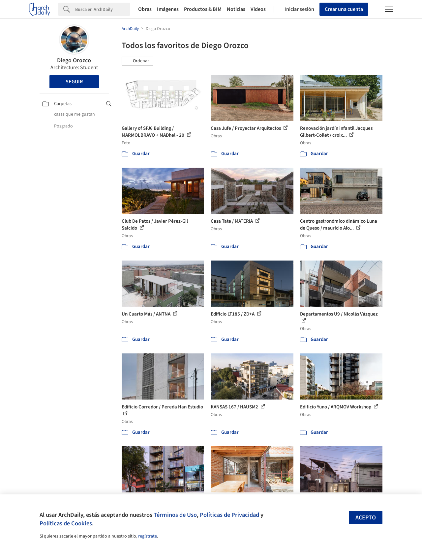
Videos (258, 9)
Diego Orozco (74, 60)
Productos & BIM (203, 9)
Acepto (365, 517)
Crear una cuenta (344, 9)
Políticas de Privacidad (229, 515)
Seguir (74, 81)
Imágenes (168, 9)
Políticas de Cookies (66, 523)
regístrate (147, 536)
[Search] (102, 9)
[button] (137, 61)
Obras (145, 9)
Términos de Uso (175, 515)
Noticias (236, 9)
